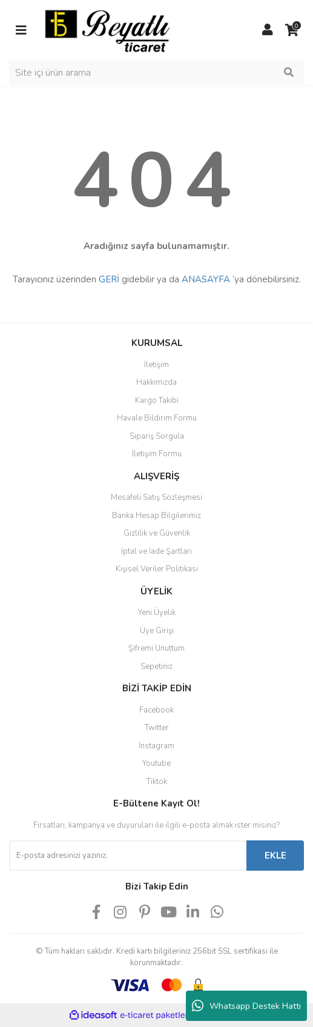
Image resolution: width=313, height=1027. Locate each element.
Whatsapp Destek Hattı (246, 1005)
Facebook (156, 710)
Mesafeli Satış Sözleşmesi (156, 497)
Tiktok (157, 781)
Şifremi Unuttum (156, 648)
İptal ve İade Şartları (156, 551)
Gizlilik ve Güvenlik (157, 533)
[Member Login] (267, 30)
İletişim (156, 364)
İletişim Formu (157, 453)
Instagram (156, 745)
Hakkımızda (156, 382)
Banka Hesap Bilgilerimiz (156, 515)
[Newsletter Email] (127, 855)
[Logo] (107, 30)
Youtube (156, 763)
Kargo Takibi (157, 400)
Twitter (157, 727)
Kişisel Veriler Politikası (157, 568)
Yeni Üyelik (157, 612)
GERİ (109, 279)
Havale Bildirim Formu (157, 418)
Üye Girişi (157, 630)
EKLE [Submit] (275, 855)
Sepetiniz (156, 666)
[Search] (156, 73)
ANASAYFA (206, 279)
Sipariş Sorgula (157, 436)
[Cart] (292, 30)
